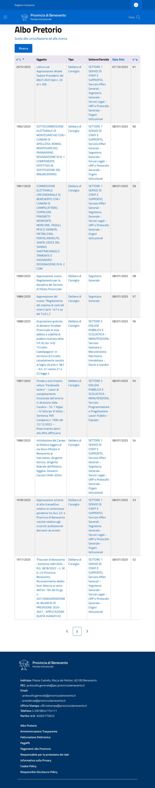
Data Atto (118, 59)
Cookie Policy (28, 766)
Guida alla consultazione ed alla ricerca (41, 38)
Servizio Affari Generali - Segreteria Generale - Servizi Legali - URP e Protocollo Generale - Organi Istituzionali (99, 101)
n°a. (135, 59)
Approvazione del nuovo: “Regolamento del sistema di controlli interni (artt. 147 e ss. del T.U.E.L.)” (50, 305)
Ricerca (23, 48)
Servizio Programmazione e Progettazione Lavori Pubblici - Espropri (99, 411)
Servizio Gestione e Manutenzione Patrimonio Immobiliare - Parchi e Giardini (99, 354)
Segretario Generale (95, 278)
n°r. (20, 59)
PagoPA (25, 743)
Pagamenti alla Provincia (35, 749)
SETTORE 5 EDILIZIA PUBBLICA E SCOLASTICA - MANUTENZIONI (99, 330)
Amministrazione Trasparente (38, 731)
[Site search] (138, 17)
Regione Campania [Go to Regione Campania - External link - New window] (25, 5)
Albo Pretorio (28, 725)
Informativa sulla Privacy (35, 760)
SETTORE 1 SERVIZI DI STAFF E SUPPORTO (95, 73)
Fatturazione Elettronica (35, 737)
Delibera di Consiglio (74, 69)
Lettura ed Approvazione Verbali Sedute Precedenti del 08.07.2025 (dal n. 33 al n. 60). (49, 75)
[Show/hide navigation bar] (5, 17)
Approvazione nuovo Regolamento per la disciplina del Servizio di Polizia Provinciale (49, 282)
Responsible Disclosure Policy (38, 772)
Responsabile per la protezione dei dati (44, 754)
